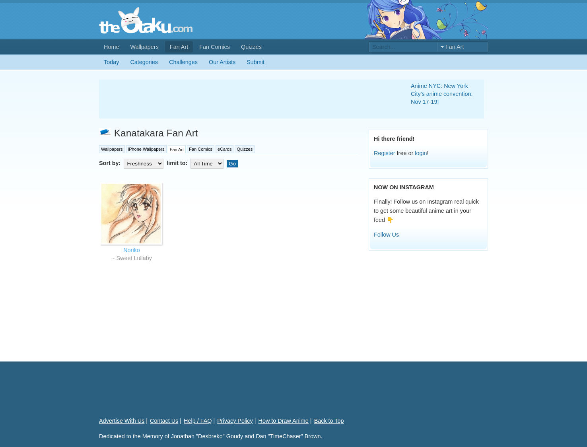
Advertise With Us (121, 421)
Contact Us (164, 421)
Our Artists (222, 62)
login (421, 153)
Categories (144, 62)
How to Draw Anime (284, 421)
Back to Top (329, 421)
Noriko (131, 250)
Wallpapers (144, 47)
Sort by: (132, 163)
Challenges (183, 62)
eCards (224, 149)
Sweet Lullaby (134, 258)
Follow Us (386, 234)
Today (111, 62)
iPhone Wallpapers (146, 149)
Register (384, 153)
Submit (255, 62)
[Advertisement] (245, 99)
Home (111, 47)
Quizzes (251, 47)
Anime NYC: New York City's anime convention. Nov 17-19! (442, 94)
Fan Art (179, 47)
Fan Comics (214, 47)
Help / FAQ (198, 421)
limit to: (196, 163)
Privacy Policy (235, 421)
